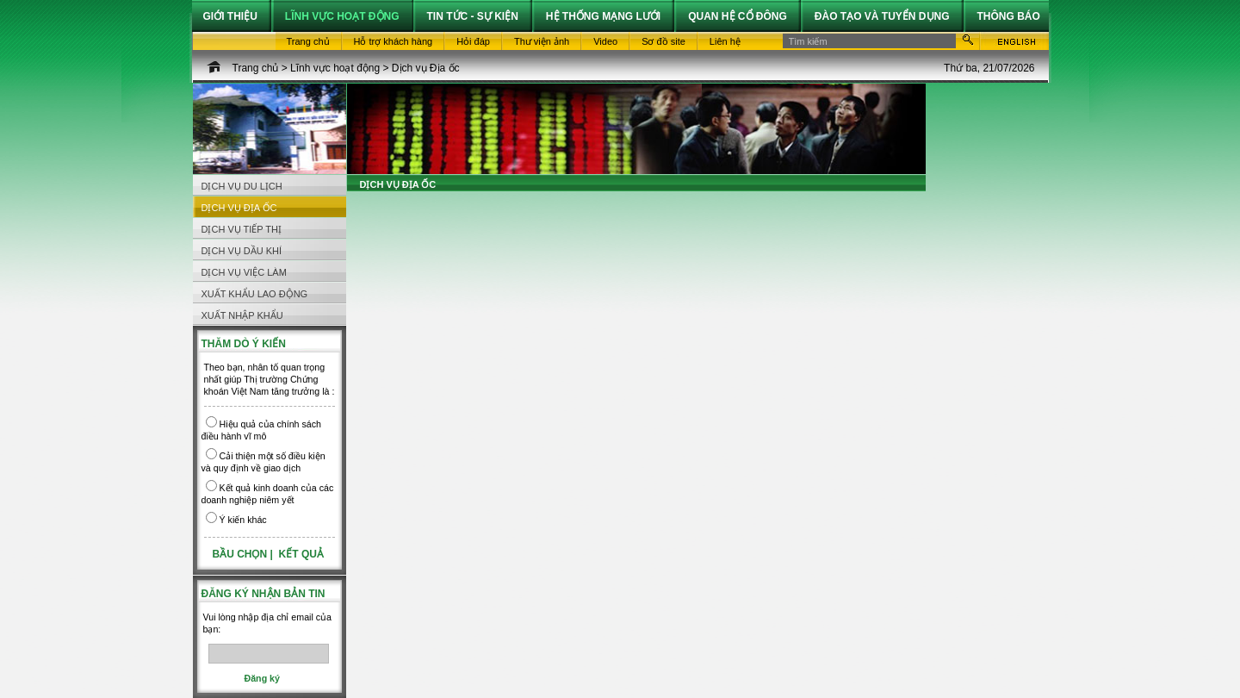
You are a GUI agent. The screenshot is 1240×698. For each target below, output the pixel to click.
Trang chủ (255, 68)
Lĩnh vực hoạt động (335, 68)
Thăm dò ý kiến (244, 344)
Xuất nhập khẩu (242, 315)
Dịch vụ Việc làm (244, 272)
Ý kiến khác (243, 519)
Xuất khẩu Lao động (255, 294)
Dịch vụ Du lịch (242, 186)
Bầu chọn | (244, 554)
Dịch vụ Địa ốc (426, 68)
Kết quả (301, 554)
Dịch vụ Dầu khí (242, 251)
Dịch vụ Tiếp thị (242, 229)
